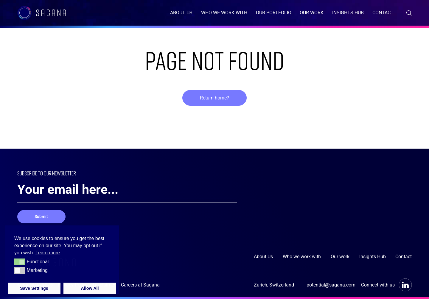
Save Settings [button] (34, 288)
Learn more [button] (47, 252)
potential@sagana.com (331, 285)
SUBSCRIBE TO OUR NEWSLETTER (55, 173)
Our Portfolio (273, 12)
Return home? (214, 98)
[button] (19, 261)
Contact (383, 12)
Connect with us (386, 284)
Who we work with (224, 12)
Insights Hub (348, 12)
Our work (312, 12)
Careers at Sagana (140, 285)
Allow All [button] (90, 288)
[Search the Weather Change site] (409, 13)
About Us (181, 12)
